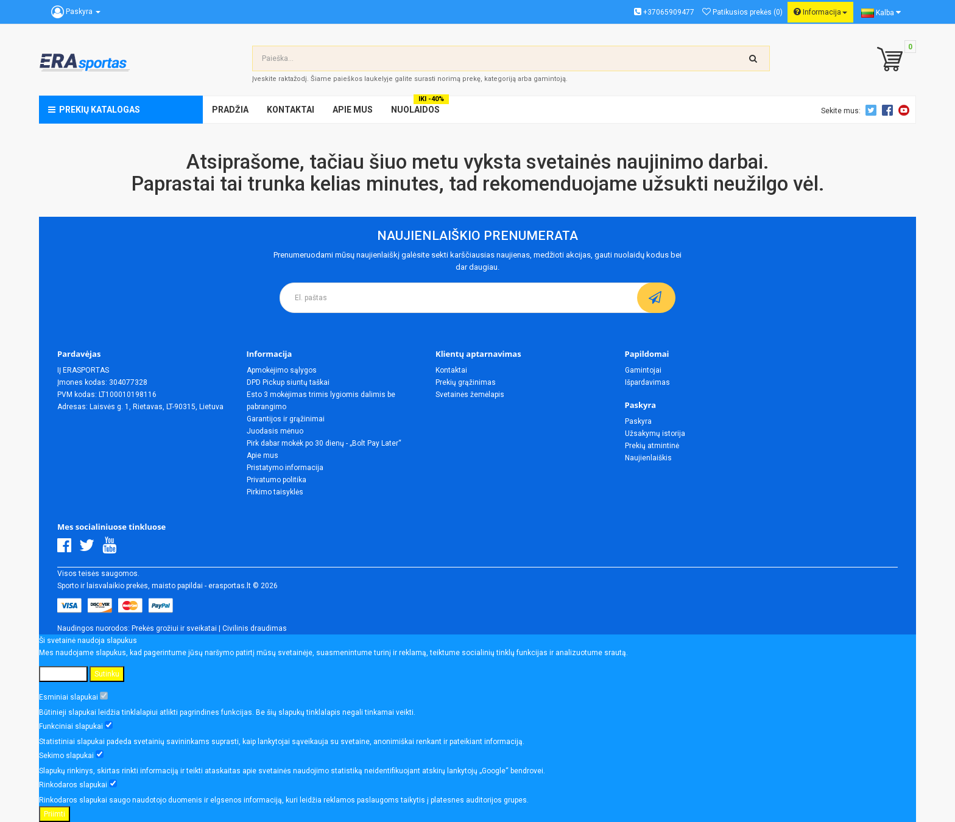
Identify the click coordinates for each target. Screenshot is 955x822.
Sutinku (106, 674)
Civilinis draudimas (254, 628)
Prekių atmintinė (652, 445)
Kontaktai (451, 370)
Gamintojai (643, 370)
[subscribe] (656, 298)
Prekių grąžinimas (465, 382)
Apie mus (262, 455)
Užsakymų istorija (655, 433)
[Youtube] (112, 548)
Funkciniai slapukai (76, 726)
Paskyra (638, 421)
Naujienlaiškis (648, 458)
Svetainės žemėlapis (469, 394)
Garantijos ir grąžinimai (286, 419)
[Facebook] (67, 548)
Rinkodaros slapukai (78, 784)
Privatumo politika (276, 480)
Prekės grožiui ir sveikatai (174, 628)
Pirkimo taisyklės (275, 492)
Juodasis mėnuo (275, 431)
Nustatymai (63, 674)
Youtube (905, 110)
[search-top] (753, 58)
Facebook (889, 110)
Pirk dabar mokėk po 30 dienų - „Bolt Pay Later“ (324, 443)
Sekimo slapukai (71, 755)
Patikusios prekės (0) (742, 12)
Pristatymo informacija (285, 467)
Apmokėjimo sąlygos (282, 370)
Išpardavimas (647, 382)
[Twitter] (89, 548)
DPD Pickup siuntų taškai (288, 382)
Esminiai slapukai (73, 696)
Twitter (872, 110)
